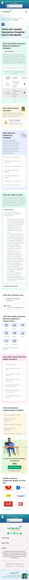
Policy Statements (9, 566)
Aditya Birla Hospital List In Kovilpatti (14, 176)
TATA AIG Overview (14, 364)
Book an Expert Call (14, 467)
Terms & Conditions (19, 566)
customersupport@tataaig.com (15, 307)
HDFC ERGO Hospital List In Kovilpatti (14, 171)
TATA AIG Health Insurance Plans (14, 369)
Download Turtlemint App (14, 6)
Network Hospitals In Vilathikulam (14, 433)
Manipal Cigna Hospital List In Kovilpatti (14, 161)
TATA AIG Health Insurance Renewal (14, 374)
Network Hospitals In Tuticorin (14, 415)
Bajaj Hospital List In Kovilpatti (14, 166)
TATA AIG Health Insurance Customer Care (14, 380)
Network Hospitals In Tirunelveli (14, 424)
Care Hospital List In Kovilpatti (14, 181)
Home (3, 18)
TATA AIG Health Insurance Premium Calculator (14, 385)
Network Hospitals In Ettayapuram (14, 429)
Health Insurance (11, 18)
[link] (12, 100)
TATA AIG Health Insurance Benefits (14, 396)
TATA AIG (19, 18)
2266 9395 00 (10, 300)
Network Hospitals (7, 20)
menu (26, 12)
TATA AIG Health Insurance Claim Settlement (14, 391)
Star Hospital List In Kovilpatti (14, 185)
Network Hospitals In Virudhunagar (14, 419)
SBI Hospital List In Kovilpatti (14, 157)
